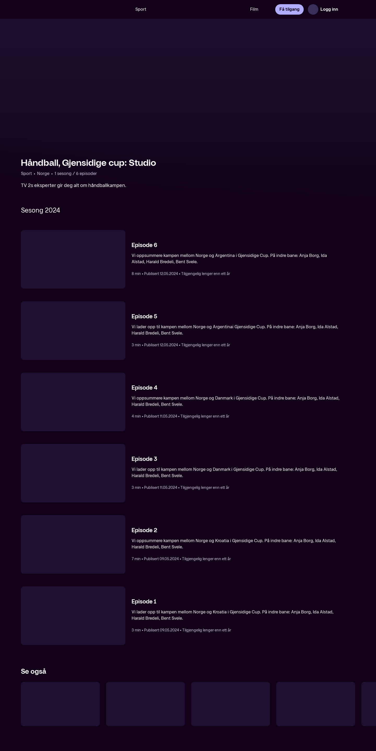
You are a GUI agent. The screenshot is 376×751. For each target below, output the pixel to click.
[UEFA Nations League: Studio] (145, 704)
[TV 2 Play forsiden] (60, 9)
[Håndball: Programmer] (60, 704)
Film (254, 9)
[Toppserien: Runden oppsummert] (315, 704)
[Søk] (121, 9)
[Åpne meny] (347, 9)
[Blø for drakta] (230, 704)
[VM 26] (198, 9)
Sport (140, 9)
